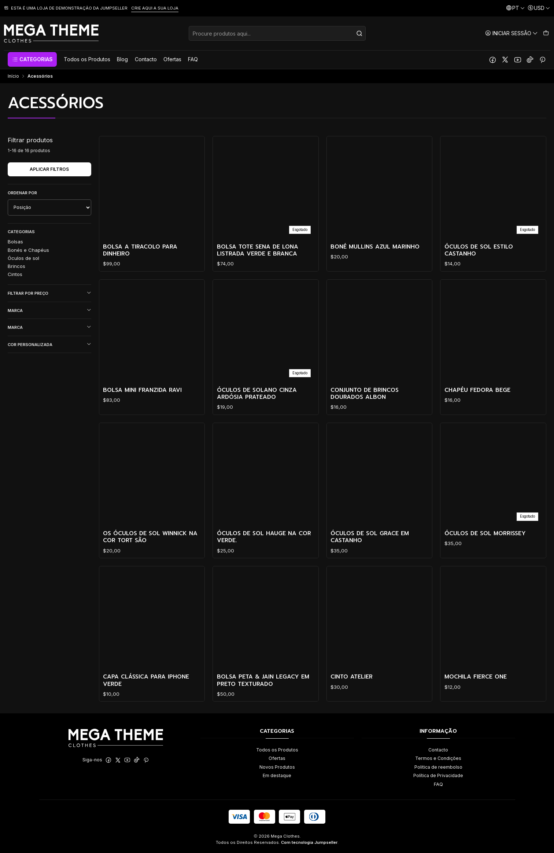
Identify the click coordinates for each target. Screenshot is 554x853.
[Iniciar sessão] (511, 33)
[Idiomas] (515, 8)
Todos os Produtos (277, 750)
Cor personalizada (49, 344)
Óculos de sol (23, 258)
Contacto (438, 750)
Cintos (15, 274)
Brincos (16, 266)
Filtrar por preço (49, 293)
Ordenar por (22, 192)
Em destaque (277, 775)
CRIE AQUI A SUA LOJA (154, 8)
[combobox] (277, 33)
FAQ (438, 784)
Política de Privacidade (438, 775)
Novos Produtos (277, 767)
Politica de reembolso (438, 767)
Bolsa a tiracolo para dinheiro (140, 250)
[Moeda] (538, 8)
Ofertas (277, 758)
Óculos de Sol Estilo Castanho (478, 250)
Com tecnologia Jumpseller (309, 842)
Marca (49, 310)
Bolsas (15, 241)
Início (13, 76)
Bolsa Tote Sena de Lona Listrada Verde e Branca (257, 250)
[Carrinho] (546, 33)
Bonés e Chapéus (28, 250)
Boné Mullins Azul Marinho (375, 247)
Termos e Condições (438, 758)
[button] (32, 59)
